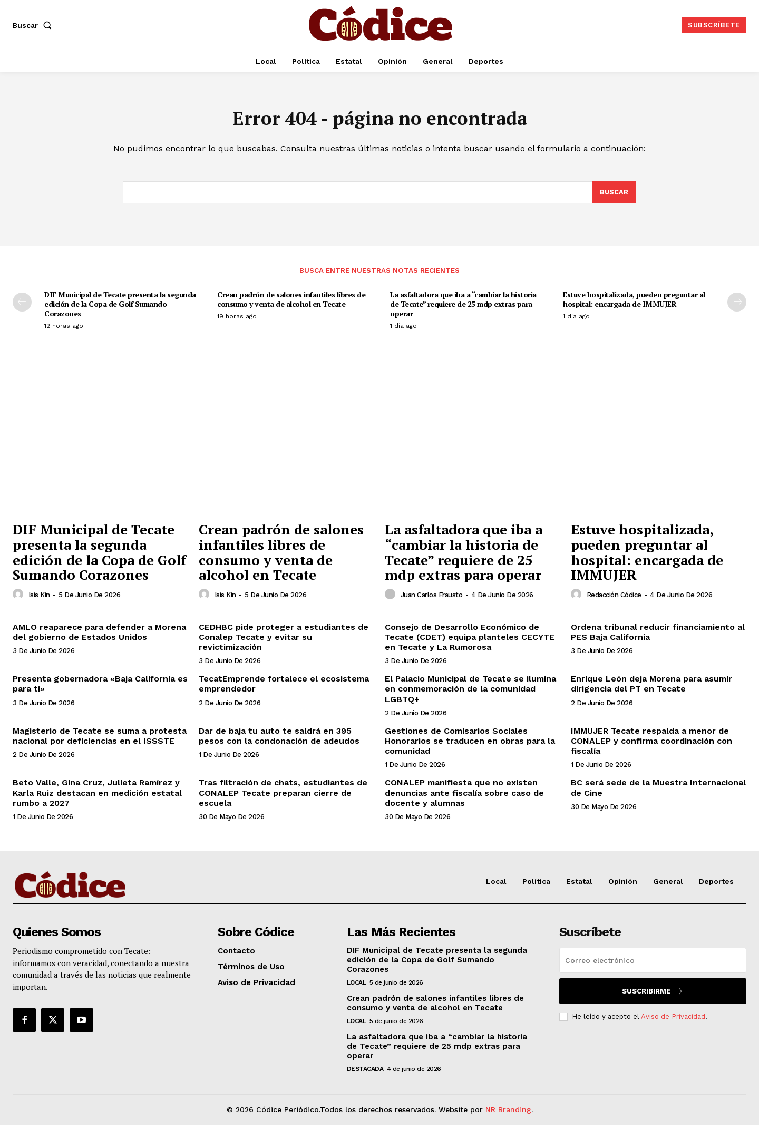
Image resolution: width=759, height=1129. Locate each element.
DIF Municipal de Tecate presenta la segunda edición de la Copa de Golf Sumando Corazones (120, 308)
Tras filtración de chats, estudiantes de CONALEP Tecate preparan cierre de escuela (283, 797)
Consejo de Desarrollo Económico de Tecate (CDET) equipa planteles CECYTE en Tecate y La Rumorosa (469, 641)
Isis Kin (39, 599)
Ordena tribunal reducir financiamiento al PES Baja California (658, 636)
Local (356, 986)
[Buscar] (613, 196)
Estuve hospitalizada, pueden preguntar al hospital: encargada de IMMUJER (634, 303)
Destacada (365, 1073)
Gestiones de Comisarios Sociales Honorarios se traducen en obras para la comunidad (470, 745)
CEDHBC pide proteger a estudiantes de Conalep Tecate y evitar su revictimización (283, 641)
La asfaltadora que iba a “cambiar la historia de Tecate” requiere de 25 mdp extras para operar (463, 308)
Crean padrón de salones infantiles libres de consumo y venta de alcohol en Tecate (291, 303)
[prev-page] (22, 306)
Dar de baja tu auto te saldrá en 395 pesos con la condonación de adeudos (279, 740)
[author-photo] (19, 599)
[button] (34, 25)
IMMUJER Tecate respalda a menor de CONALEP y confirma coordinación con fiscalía (651, 745)
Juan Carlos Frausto (432, 599)
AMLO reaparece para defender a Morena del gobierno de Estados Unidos (99, 636)
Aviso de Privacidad (673, 1021)
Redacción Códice (614, 599)
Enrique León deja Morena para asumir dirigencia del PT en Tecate (651, 688)
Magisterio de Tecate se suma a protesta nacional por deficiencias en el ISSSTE (100, 740)
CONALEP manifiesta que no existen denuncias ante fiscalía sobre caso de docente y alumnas (464, 797)
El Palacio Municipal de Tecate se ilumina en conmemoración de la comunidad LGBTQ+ (470, 693)
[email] (652, 964)
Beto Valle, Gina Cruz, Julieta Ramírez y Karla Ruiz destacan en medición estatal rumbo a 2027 (97, 797)
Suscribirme (652, 995)
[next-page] (736, 306)
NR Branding (508, 1113)
